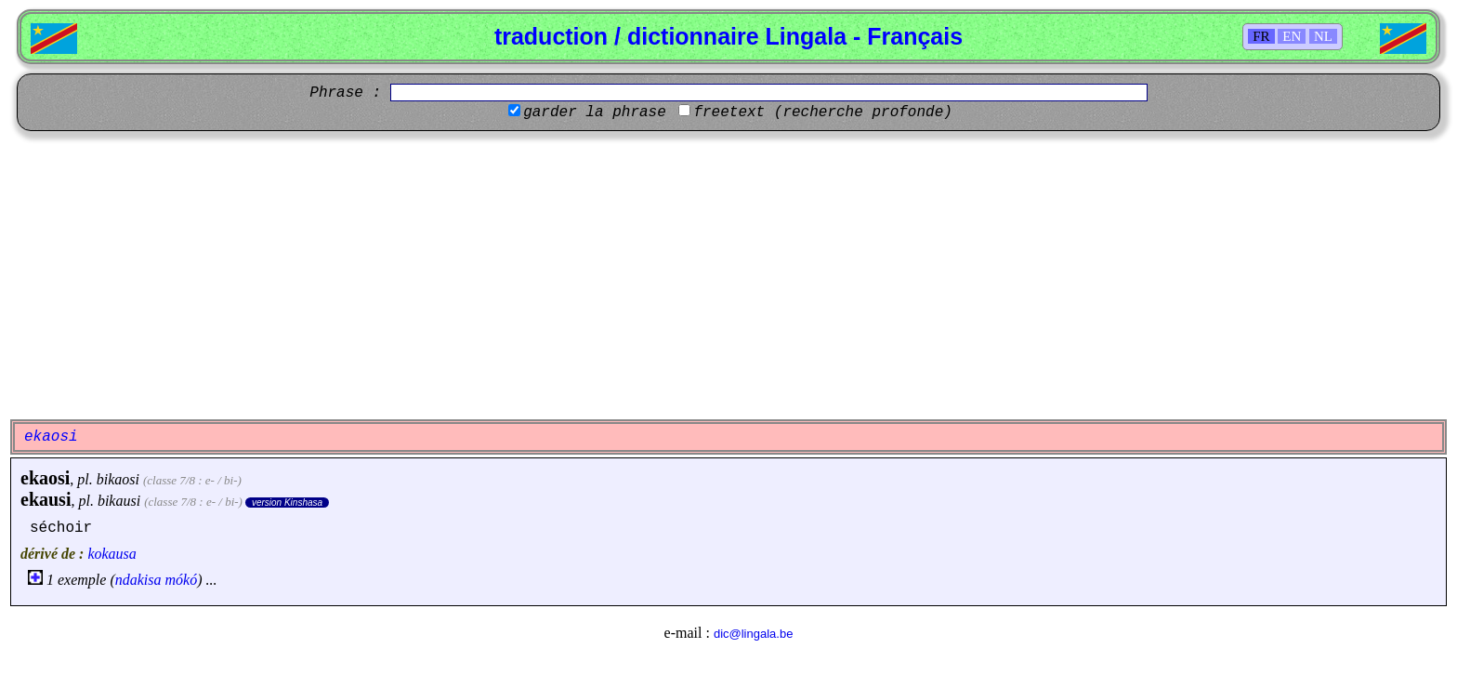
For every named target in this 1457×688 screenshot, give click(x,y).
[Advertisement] (728, 275)
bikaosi (118, 479)
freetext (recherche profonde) (822, 112)
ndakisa (138, 580)
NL (1323, 36)
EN (1291, 36)
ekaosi (45, 478)
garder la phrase (594, 112)
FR (1261, 36)
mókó (181, 580)
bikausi (119, 501)
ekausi (45, 499)
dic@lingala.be (753, 634)
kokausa (111, 554)
